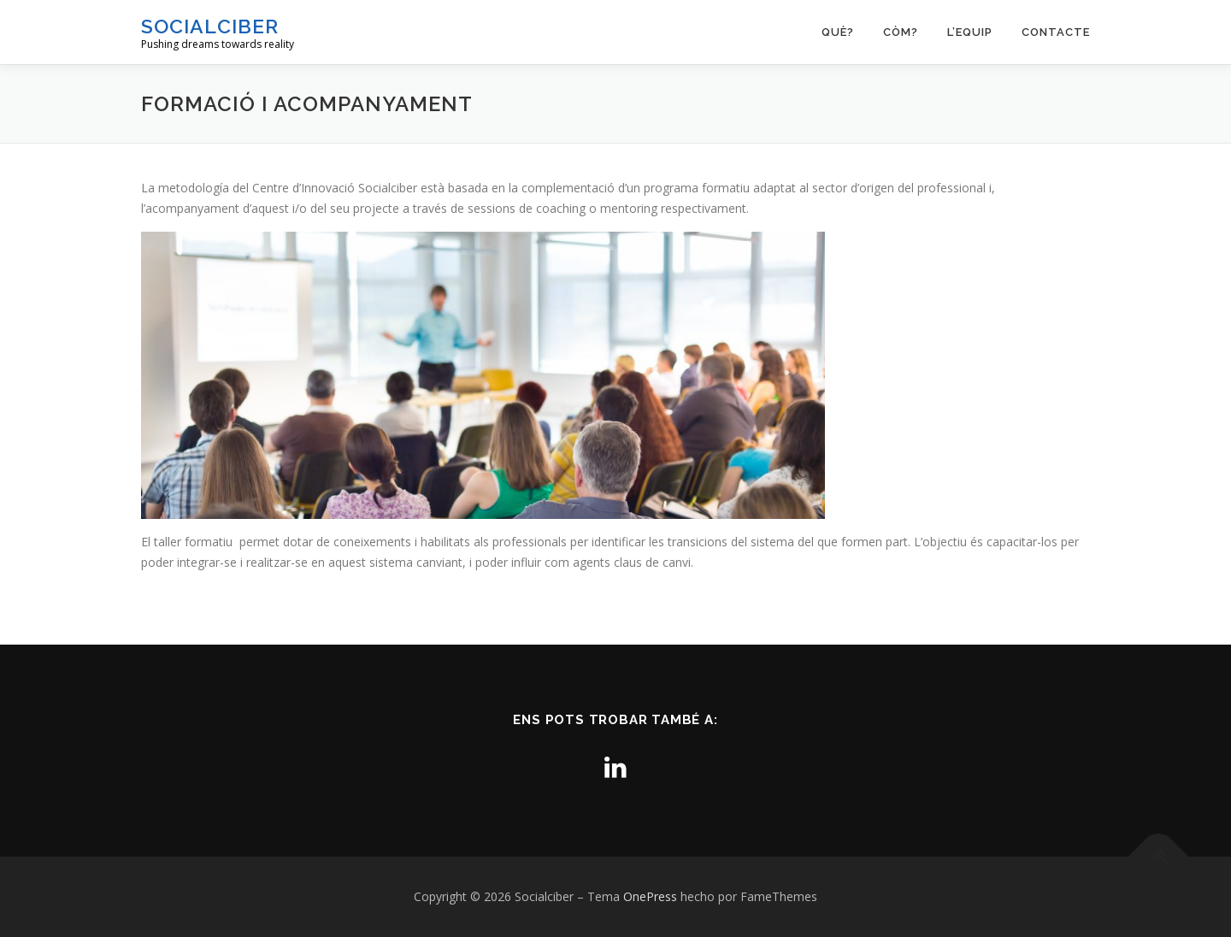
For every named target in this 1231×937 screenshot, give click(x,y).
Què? (838, 32)
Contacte (1056, 32)
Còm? (900, 32)
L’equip (969, 32)
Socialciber (210, 26)
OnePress (650, 896)
